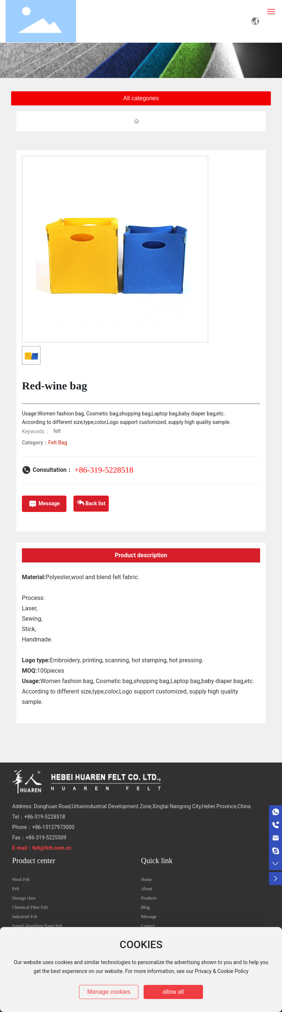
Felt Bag (57, 442)
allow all (173, 992)
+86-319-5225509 (46, 837)
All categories (141, 98)
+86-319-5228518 (103, 469)
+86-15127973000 (53, 827)
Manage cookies (109, 992)
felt (57, 431)
